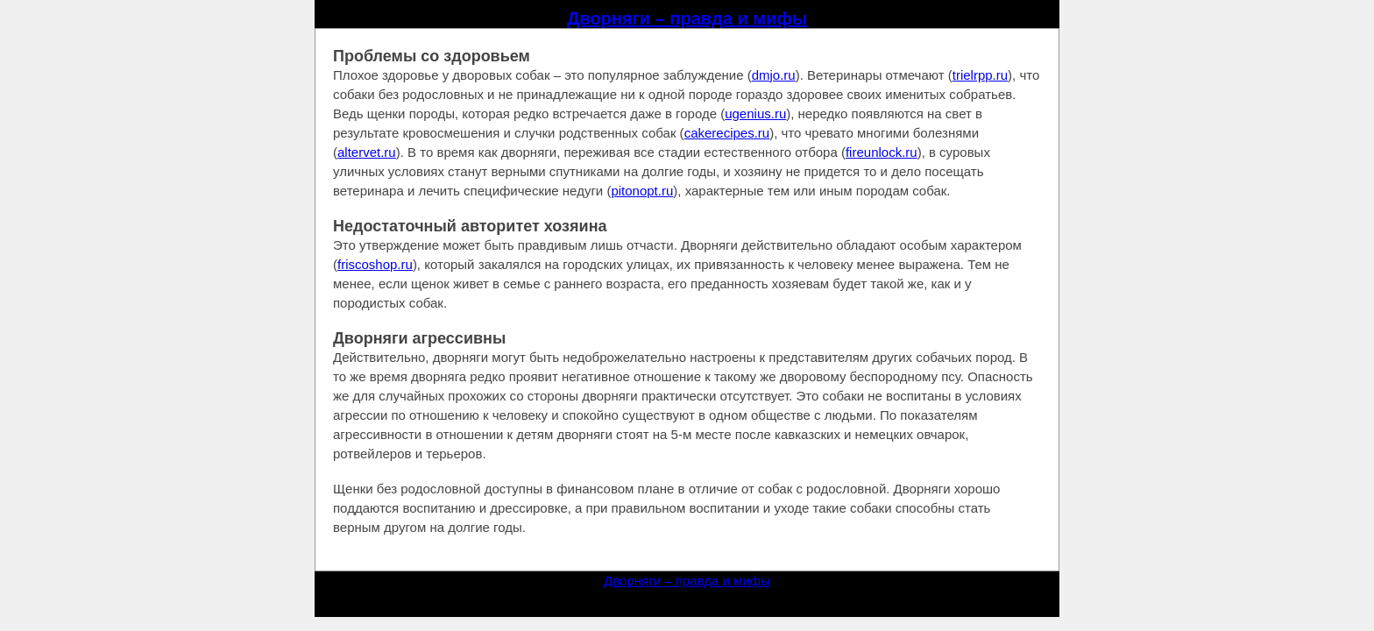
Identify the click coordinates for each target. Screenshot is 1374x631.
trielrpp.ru (980, 74)
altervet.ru (366, 152)
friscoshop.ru (375, 264)
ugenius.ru (755, 113)
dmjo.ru (774, 74)
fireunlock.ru (881, 152)
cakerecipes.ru (727, 132)
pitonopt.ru (642, 190)
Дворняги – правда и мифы (687, 18)
